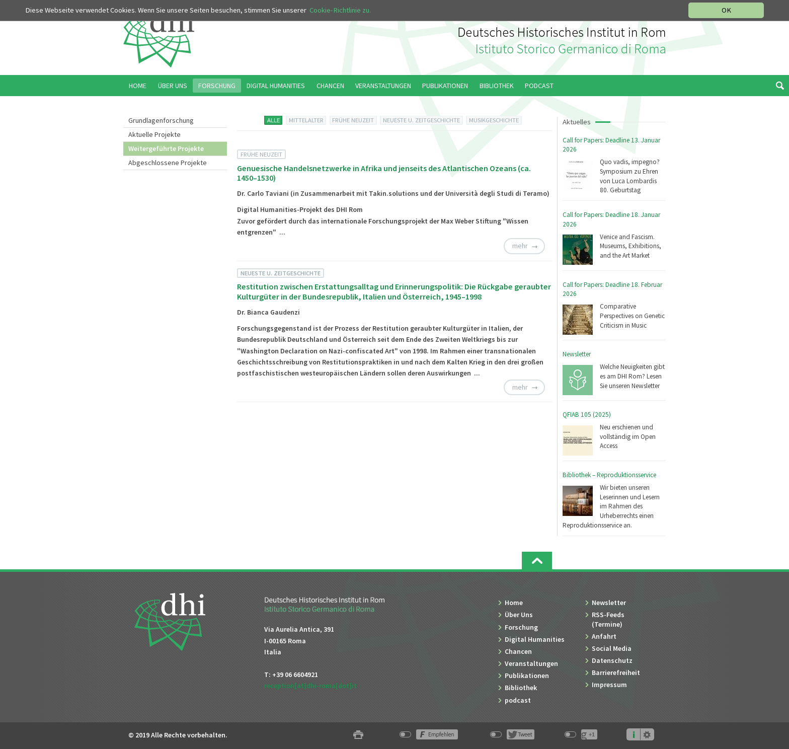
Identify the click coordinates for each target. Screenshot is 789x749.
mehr (520, 245)
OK (726, 10)
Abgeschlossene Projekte (167, 162)
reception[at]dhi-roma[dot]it (310, 685)
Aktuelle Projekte (154, 134)
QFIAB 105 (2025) (587, 414)
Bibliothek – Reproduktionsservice (609, 475)
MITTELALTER (306, 120)
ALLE (273, 120)
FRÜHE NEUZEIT (353, 120)
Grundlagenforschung (161, 120)
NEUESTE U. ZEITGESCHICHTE (421, 120)
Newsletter (577, 354)
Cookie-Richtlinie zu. (340, 10)
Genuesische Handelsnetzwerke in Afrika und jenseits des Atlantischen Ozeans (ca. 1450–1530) (384, 173)
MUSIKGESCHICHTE (494, 120)
